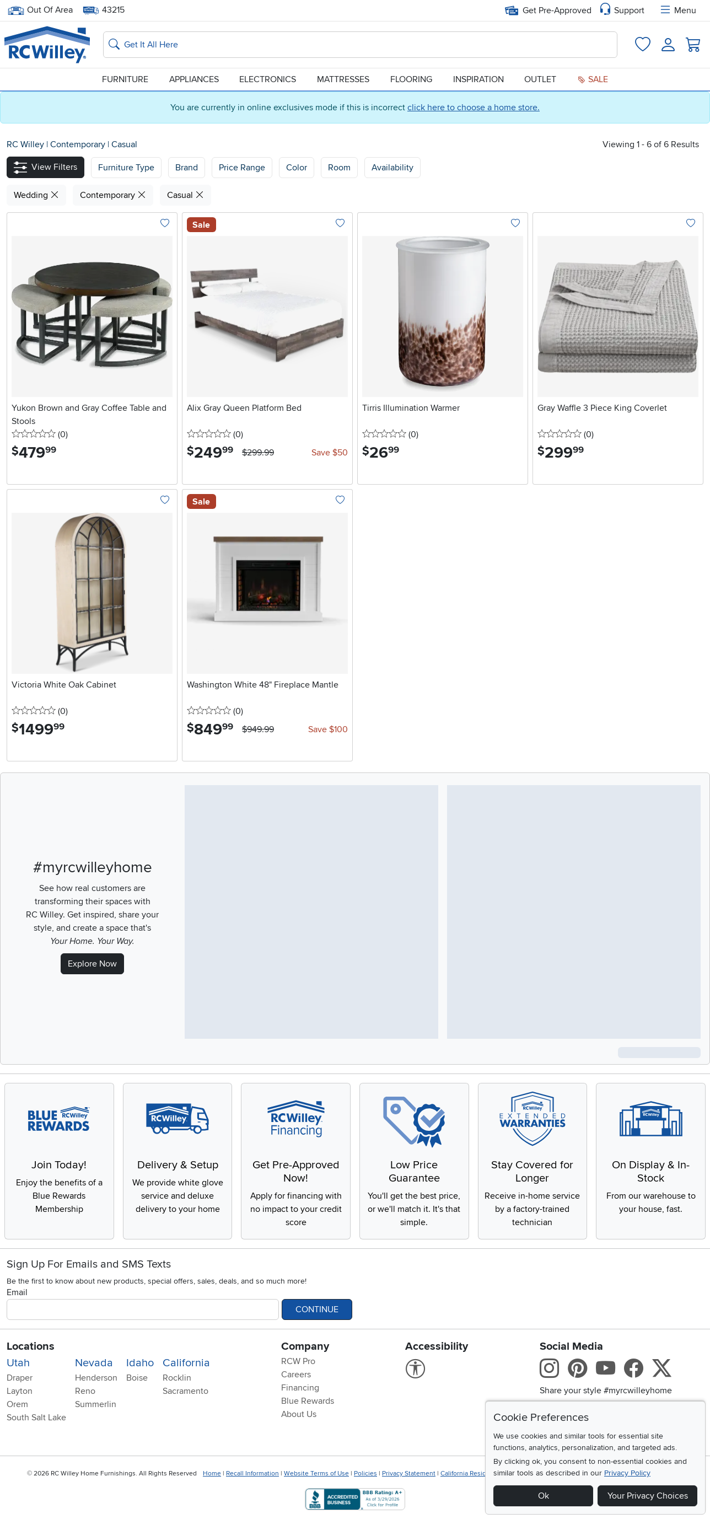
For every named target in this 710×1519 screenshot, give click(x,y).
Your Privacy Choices (647, 1495)
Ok (543, 1495)
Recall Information (252, 1473)
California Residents (469, 1473)
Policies (365, 1473)
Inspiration (478, 79)
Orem (17, 1404)
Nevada (94, 1363)
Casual (124, 144)
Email (17, 1292)
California (186, 1363)
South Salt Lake (36, 1417)
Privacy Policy (627, 1473)
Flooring (411, 79)
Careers (296, 1374)
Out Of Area (40, 10)
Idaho (140, 1363)
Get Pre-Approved (548, 10)
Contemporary (78, 144)
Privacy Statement (408, 1473)
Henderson (96, 1377)
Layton (20, 1391)
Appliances (194, 79)
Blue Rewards (307, 1401)
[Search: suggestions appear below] (360, 44)
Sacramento (185, 1391)
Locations (31, 1346)
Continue (316, 1309)
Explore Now (92, 963)
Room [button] (339, 167)
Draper (20, 1377)
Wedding (36, 195)
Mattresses (343, 79)
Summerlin (95, 1404)
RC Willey (25, 144)
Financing (300, 1387)
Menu (677, 10)
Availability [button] (392, 167)
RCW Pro (298, 1361)
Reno (85, 1391)
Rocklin (177, 1377)
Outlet (540, 79)
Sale (592, 79)
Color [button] (296, 167)
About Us (298, 1414)
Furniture (125, 79)
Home (212, 1473)
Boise (137, 1377)
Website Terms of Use (316, 1473)
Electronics (267, 79)
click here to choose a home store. (473, 107)
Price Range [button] (242, 167)
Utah (18, 1363)
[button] (45, 167)
